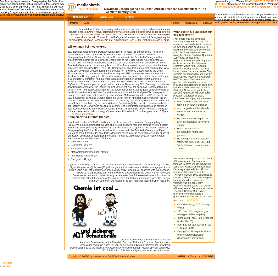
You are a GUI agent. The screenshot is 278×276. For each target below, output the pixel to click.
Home (6, 266)
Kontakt (175, 23)
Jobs (86, 23)
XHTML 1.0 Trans (186, 256)
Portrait (74, 23)
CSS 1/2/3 (208, 256)
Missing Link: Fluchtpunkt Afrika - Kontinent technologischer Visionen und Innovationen (194, 234)
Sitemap (207, 23)
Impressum (191, 23)
